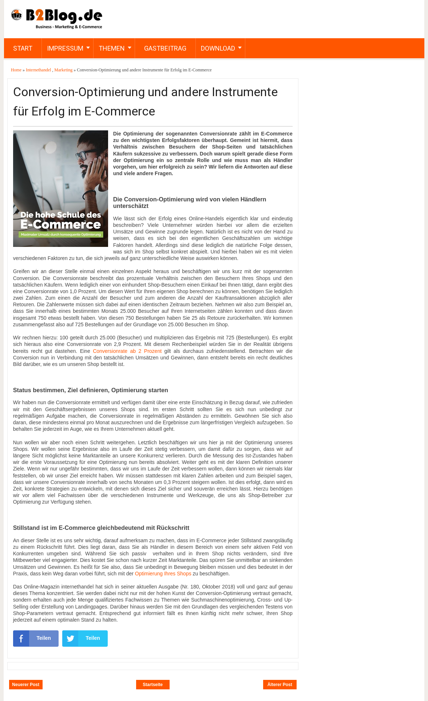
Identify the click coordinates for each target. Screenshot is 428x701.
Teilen (32, 638)
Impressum (65, 48)
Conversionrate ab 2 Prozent (127, 351)
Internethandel (39, 69)
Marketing (64, 69)
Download (218, 48)
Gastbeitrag (165, 48)
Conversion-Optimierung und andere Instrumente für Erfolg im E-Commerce (145, 101)
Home (17, 69)
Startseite (153, 684)
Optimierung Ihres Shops (163, 573)
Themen (112, 48)
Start (22, 48)
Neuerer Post (25, 684)
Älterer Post (280, 684)
